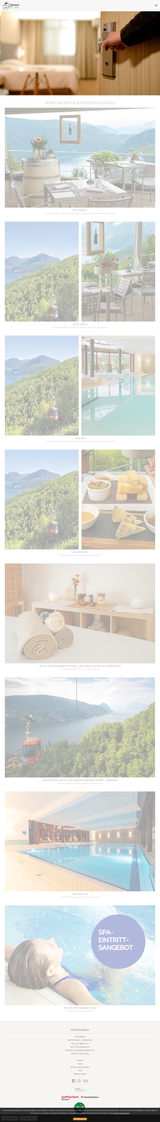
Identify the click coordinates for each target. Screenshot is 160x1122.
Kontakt (80, 1060)
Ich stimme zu (80, 1119)
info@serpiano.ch (82, 1047)
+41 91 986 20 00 (81, 1043)
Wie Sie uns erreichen (80, 1067)
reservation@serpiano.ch (83, 1050)
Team (80, 1064)
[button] (156, 5)
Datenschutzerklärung (121, 1113)
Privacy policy (80, 1074)
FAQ (80, 1070)
